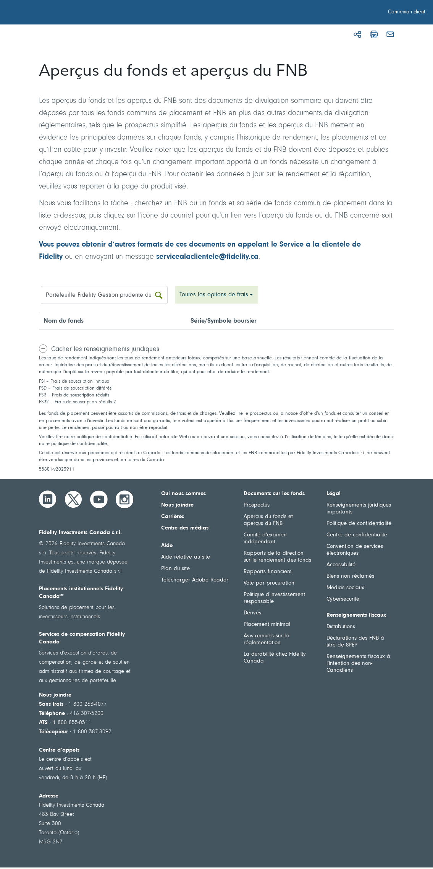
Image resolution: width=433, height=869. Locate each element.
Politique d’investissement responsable (274, 598)
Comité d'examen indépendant (265, 538)
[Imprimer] (374, 34)
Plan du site (175, 569)
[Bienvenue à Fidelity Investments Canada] (48, 13)
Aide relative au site (185, 557)
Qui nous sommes (183, 494)
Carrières (172, 517)
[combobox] (216, 295)
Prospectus (257, 505)
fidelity (237, 257)
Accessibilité (340, 565)
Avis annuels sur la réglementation (266, 639)
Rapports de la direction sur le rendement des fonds (277, 557)
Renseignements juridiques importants (358, 508)
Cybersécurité (342, 599)
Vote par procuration (269, 583)
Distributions (340, 627)
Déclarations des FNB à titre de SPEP (355, 641)
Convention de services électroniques (354, 550)
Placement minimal (267, 624)
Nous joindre (177, 505)
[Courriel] (390, 34)
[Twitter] (73, 499)
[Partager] (357, 34)
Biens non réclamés (350, 576)
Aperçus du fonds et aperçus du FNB (268, 520)
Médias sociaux (345, 588)
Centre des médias (184, 528)
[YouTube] (99, 499)
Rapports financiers (267, 572)
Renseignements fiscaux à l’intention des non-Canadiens (358, 663)
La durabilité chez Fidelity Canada (275, 657)
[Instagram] (124, 499)
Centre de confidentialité (356, 535)
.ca (254, 257)
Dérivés (252, 613)
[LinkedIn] (48, 499)
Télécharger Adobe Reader (194, 580)
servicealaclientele (187, 257)
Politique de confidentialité (358, 523)
